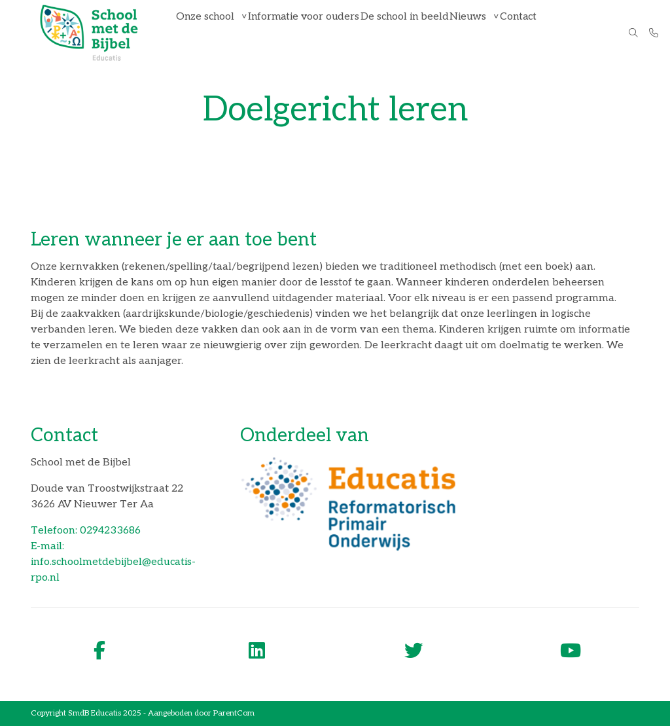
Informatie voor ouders (306, 32)
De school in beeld (406, 32)
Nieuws (471, 32)
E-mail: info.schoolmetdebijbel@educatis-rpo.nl (113, 562)
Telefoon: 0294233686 (86, 530)
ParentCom (234, 713)
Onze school (208, 32)
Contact (526, 32)
